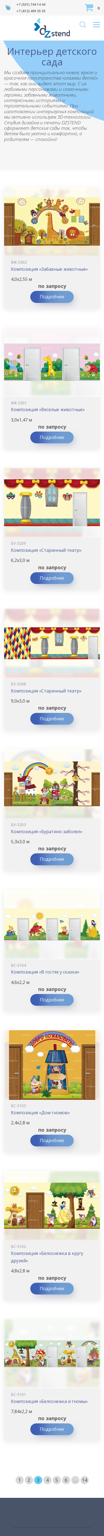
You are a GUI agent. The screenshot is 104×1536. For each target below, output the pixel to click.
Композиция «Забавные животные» (49, 269)
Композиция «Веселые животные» (48, 409)
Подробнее (52, 297)
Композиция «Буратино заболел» (46, 832)
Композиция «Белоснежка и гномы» (49, 1401)
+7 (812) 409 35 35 (30, 11)
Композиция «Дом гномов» (40, 1113)
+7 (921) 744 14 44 (30, 4)
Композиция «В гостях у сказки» (45, 972)
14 (84, 1480)
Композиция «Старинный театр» (46, 550)
